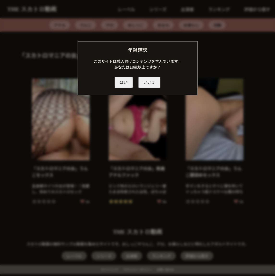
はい (124, 82)
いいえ (149, 82)
